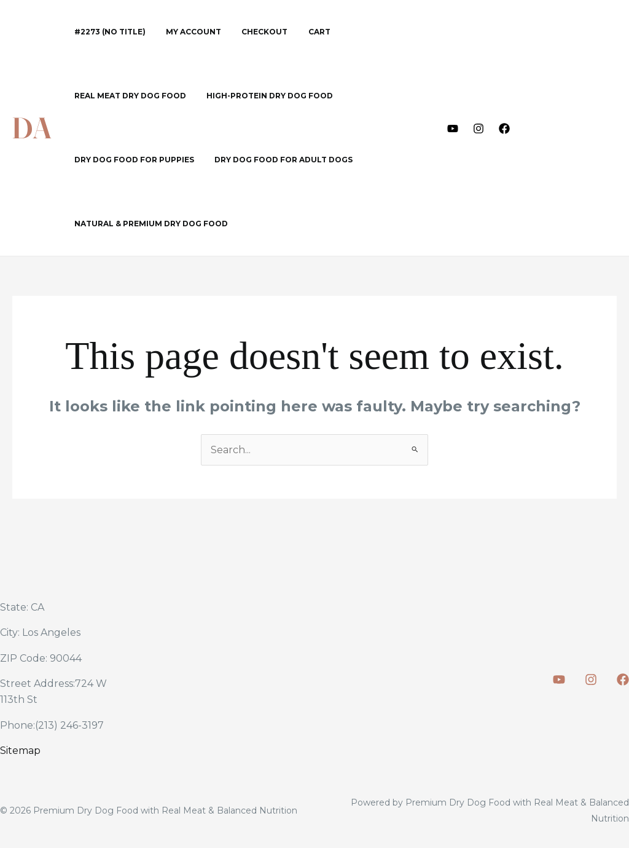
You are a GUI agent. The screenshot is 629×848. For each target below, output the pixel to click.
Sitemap (20, 750)
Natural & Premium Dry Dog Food (148, 223)
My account (185, 31)
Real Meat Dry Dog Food (127, 95)
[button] (574, 128)
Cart (299, 31)
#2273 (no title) (107, 31)
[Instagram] (478, 128)
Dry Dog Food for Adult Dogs (275, 159)
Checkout (250, 31)
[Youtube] (452, 128)
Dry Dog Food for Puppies (131, 159)
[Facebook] (504, 128)
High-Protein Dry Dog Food (261, 95)
